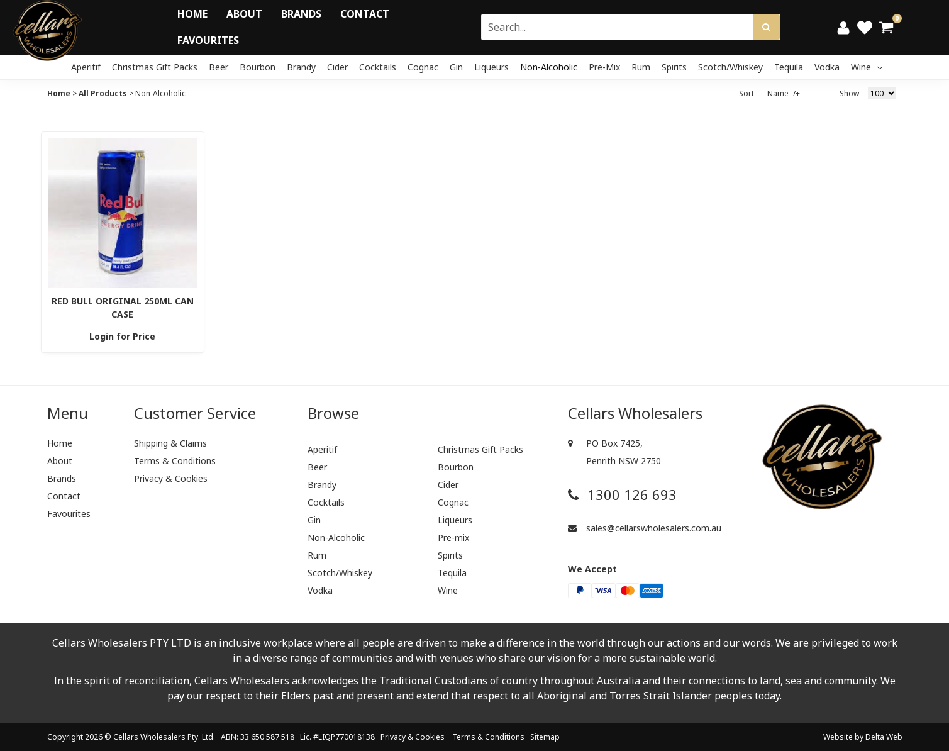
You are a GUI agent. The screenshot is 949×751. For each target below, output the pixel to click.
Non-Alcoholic (548, 67)
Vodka (827, 67)
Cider (337, 67)
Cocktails (377, 67)
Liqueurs (491, 67)
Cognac (423, 67)
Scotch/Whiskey (730, 67)
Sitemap (545, 737)
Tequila (788, 67)
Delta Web (883, 737)
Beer (218, 67)
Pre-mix (604, 67)
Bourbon (257, 67)
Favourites (208, 40)
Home (192, 14)
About (244, 14)
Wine (866, 67)
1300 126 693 (622, 494)
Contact (364, 14)
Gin (456, 67)
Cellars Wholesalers (149, 737)
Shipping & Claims (170, 443)
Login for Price (122, 336)
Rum (640, 67)
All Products (103, 93)
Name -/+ (783, 93)
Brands (301, 14)
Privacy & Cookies (171, 478)
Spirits (674, 67)
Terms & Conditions (175, 461)
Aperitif (86, 67)
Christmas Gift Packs (154, 67)
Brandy (301, 67)
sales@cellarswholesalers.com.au (644, 528)
